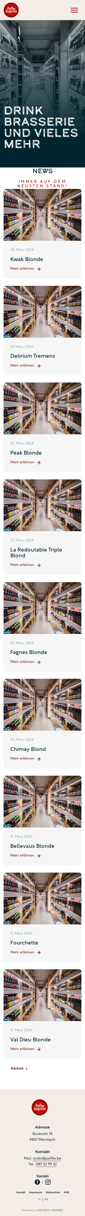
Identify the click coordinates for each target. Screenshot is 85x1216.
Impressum (35, 1192)
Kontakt (21, 1192)
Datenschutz (53, 1192)
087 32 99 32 (46, 1164)
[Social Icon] (37, 1182)
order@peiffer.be (47, 1158)
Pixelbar (43, 1210)
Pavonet (57, 1210)
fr (46, 1199)
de (39, 1199)
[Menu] (74, 10)
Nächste (19, 1068)
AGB (66, 1192)
